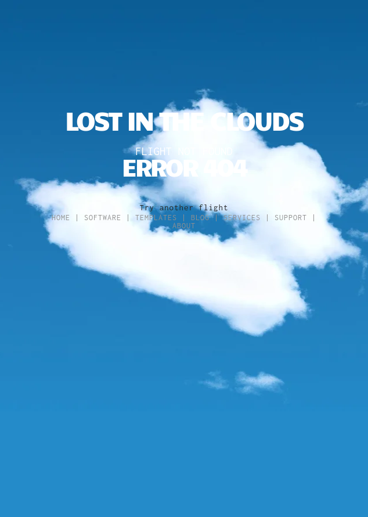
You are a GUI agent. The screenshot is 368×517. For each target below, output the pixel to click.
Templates (156, 217)
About (184, 225)
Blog (200, 217)
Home (61, 217)
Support (291, 217)
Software (102, 217)
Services (242, 217)
